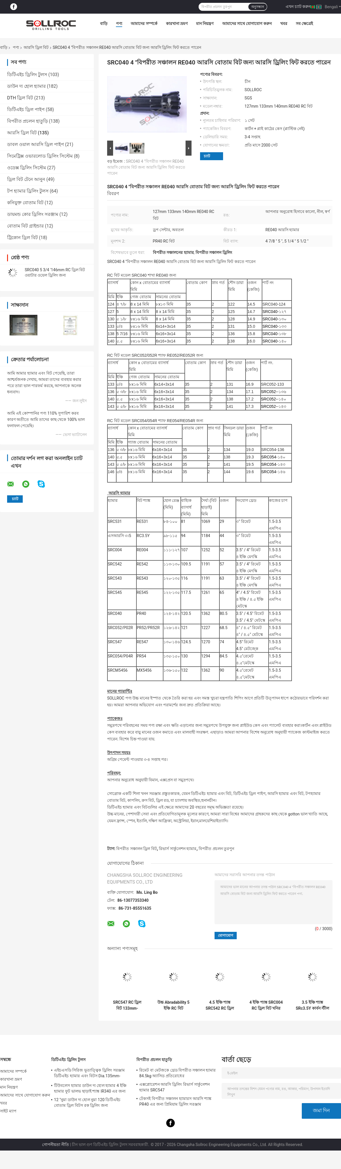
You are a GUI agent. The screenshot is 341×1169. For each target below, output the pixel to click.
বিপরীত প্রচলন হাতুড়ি (27, 121)
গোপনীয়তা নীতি (55, 1144)
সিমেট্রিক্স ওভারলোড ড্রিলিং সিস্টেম (40, 156)
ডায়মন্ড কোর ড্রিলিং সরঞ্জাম (32, 214)
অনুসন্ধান (257, 7)
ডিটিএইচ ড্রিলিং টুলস (27, 74)
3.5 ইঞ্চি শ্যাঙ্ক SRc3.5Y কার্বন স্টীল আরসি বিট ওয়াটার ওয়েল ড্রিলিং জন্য (312, 1005)
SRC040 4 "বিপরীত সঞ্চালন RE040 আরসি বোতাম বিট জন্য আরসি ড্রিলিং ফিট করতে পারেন (146, 167)
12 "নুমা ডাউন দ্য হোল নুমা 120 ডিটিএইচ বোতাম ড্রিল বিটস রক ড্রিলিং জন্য (87, 1102)
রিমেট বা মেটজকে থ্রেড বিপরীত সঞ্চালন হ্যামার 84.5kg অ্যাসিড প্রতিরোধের (177, 1073)
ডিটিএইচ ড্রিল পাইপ (26, 109)
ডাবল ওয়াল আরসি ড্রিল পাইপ (35, 144)
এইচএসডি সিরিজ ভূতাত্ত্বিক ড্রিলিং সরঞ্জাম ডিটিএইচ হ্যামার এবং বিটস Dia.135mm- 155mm (89, 1074)
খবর (283, 23)
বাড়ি (103, 23)
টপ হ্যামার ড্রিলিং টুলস (28, 191)
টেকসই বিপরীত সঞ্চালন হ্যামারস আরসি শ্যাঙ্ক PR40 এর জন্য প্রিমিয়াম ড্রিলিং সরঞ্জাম (175, 1101)
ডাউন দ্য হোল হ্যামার (26, 86)
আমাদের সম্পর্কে (144, 23)
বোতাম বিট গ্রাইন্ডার (25, 226)
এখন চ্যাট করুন (298, 6)
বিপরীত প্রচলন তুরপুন (216, 848)
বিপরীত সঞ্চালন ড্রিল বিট (136, 848)
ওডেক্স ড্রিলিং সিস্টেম (26, 167)
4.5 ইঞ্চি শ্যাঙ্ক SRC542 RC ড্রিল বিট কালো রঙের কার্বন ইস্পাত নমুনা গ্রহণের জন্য (219, 1005)
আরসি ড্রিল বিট (36, 47)
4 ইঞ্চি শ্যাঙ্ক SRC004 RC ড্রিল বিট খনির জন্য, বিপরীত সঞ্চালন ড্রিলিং (266, 1005)
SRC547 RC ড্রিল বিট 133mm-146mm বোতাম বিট (127, 1005)
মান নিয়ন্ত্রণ (204, 23)
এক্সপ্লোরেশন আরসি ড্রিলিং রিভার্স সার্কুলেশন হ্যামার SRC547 (174, 1087)
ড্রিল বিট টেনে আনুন (26, 179)
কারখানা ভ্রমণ (177, 23)
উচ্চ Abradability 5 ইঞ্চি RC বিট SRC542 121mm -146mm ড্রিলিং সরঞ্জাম (173, 1005)
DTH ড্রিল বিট (20, 98)
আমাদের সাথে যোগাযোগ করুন (247, 23)
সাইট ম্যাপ (8, 1111)
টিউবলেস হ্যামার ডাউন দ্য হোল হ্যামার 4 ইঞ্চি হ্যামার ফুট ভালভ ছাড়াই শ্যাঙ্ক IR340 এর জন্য (90, 1088)
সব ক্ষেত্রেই (304, 23)
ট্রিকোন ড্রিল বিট (22, 237)
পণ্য (119, 23)
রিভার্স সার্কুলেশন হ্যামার (177, 848)
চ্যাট (207, 156)
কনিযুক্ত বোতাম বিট (25, 202)
